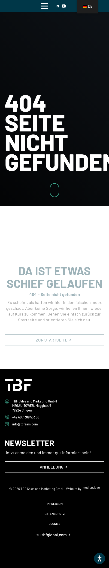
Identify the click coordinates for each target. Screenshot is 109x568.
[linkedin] (57, 6)
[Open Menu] (44, 6)
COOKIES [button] (55, 524)
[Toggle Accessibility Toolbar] (100, 558)
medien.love (91, 487)
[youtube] (64, 6)
